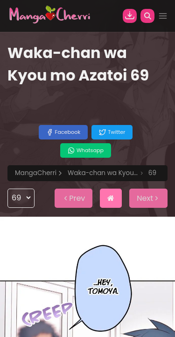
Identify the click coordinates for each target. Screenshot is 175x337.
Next (148, 198)
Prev (73, 198)
